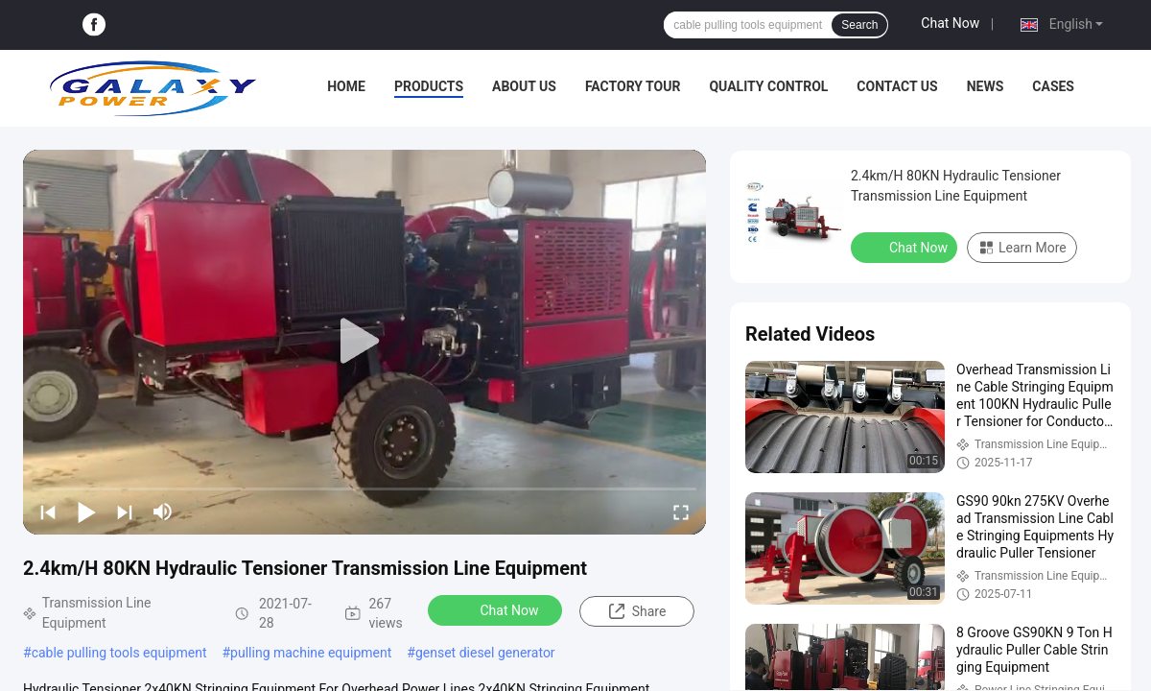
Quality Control (768, 86)
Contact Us (897, 86)
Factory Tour (633, 86)
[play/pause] (86, 511)
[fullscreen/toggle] (681, 511)
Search (859, 25)
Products (428, 86)
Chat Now (950, 23)
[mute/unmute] (163, 511)
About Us (524, 86)
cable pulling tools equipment (119, 652)
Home (346, 86)
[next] (125, 511)
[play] (364, 342)
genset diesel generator (485, 652)
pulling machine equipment (310, 652)
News (985, 86)
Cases (1053, 86)
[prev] (48, 511)
